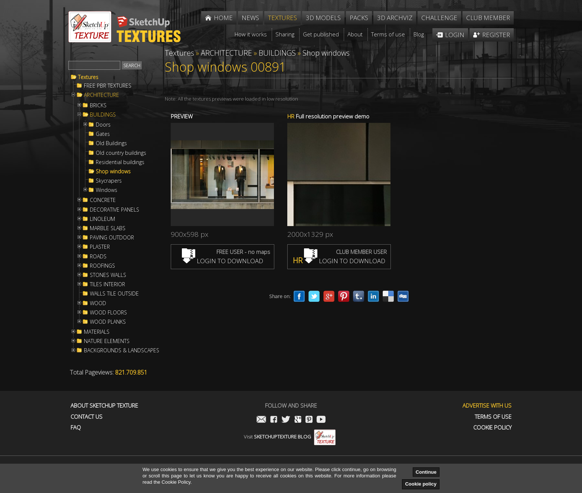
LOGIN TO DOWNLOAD (222, 261)
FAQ (76, 427)
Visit (290, 436)
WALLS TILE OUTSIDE (114, 293)
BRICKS (98, 105)
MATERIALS (96, 332)
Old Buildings (111, 143)
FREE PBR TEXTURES (107, 85)
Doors (103, 124)
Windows (106, 190)
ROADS (98, 256)
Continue (426, 472)
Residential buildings (120, 162)
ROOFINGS (102, 265)
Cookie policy (420, 484)
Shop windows (113, 171)
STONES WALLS (108, 275)
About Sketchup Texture (104, 405)
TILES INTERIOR (107, 284)
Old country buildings (121, 153)
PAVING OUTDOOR (112, 237)
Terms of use (493, 416)
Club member (488, 17)
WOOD (98, 303)
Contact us (86, 416)
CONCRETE (103, 200)
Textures (88, 77)
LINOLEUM (102, 219)
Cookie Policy (492, 427)
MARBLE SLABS (107, 228)
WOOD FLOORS (108, 312)
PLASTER (100, 247)
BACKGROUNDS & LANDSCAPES (121, 350)
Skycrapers (109, 180)
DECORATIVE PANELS (114, 209)
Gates (103, 134)
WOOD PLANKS (108, 322)
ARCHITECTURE (101, 95)
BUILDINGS (103, 114)
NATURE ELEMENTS (107, 341)
